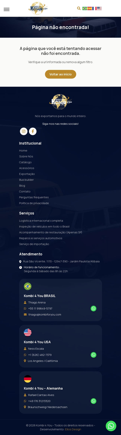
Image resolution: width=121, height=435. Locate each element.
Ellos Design (73, 429)
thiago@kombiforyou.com (42, 322)
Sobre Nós (26, 164)
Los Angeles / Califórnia (41, 369)
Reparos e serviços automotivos (40, 246)
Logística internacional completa (41, 229)
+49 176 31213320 (37, 409)
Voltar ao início (60, 74)
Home (23, 158)
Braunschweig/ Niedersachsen (45, 415)
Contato (24, 199)
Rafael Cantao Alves (39, 403)
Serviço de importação (34, 252)
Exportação (27, 182)
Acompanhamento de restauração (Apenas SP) (50, 240)
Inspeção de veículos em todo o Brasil (44, 234)
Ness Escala (34, 356)
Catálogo (25, 170)
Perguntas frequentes (34, 205)
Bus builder (26, 188)
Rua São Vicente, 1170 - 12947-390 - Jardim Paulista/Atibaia (59, 269)
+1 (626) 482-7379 (38, 363)
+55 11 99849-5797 (38, 316)
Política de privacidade (34, 211)
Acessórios (26, 176)
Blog (22, 193)
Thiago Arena (35, 310)
